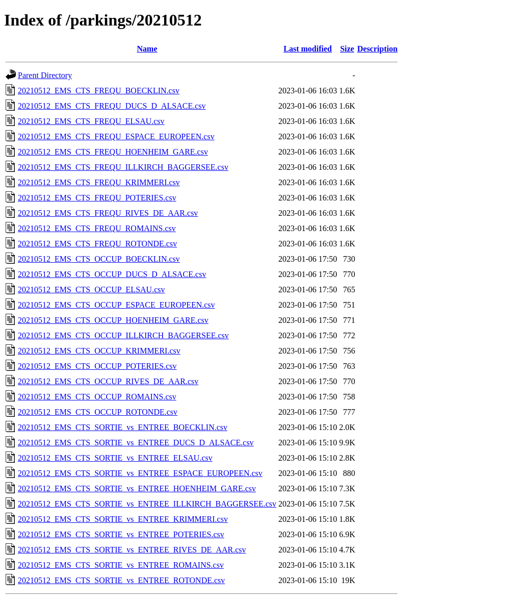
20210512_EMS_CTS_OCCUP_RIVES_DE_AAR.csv (108, 381)
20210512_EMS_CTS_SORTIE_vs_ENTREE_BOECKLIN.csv (122, 427)
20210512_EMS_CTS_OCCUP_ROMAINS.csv (97, 396)
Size (347, 48)
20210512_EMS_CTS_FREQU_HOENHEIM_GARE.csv (113, 151)
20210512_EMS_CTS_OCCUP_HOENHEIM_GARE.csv (113, 320)
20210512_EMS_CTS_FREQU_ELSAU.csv (91, 121)
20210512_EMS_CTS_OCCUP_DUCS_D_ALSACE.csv (112, 274)
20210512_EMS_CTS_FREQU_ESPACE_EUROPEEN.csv (116, 136)
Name (147, 48)
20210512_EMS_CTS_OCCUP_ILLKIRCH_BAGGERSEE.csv (123, 335)
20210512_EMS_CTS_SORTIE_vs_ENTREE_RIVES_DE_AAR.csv (132, 549)
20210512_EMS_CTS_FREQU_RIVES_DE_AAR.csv (108, 213)
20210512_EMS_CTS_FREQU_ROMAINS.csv (97, 228)
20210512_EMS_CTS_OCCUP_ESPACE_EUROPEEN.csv (116, 304)
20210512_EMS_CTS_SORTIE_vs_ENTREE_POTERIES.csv (121, 534)
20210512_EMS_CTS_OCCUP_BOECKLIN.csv (99, 259)
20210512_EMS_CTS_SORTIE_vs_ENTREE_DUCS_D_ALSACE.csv (136, 442)
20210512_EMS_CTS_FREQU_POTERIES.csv (97, 197)
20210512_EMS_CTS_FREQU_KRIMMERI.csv (99, 182)
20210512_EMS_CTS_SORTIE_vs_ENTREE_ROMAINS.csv (121, 565)
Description (377, 48)
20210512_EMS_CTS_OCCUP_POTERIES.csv (97, 366)
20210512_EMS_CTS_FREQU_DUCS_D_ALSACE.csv (111, 106)
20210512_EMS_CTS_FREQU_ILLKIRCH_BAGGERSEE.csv (123, 167)
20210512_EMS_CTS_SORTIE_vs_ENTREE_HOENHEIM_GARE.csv (137, 488)
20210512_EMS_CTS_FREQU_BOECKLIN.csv (98, 90)
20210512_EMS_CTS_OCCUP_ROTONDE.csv (97, 412)
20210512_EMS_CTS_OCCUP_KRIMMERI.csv (99, 350)
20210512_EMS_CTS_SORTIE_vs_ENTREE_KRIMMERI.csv (123, 519)
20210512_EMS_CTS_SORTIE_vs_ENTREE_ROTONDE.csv (121, 580)
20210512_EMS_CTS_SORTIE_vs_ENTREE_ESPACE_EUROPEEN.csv (140, 473)
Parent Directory (45, 75)
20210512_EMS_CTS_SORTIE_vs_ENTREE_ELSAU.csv (115, 458)
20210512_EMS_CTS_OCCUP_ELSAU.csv (91, 289)
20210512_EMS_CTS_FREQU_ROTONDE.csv (97, 243)
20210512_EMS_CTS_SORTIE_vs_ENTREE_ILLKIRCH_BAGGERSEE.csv (147, 503)
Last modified (307, 48)
